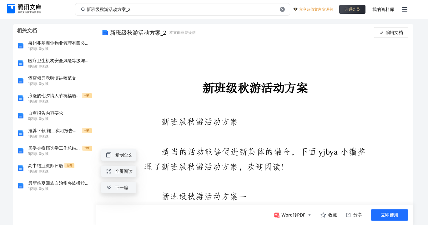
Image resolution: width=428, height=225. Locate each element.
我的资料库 (383, 9)
